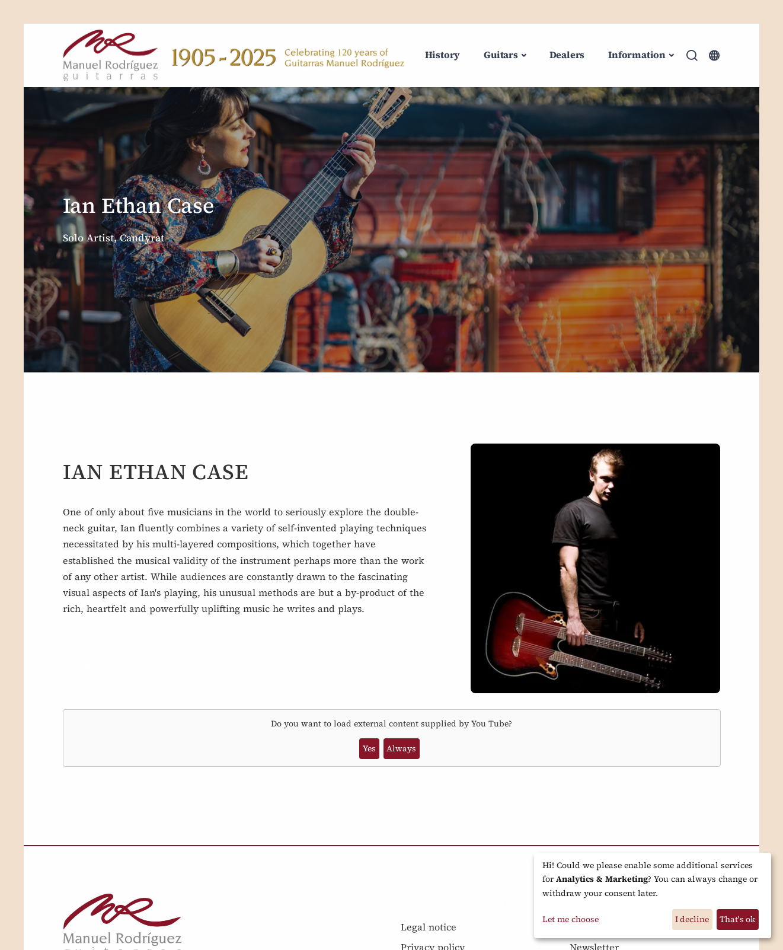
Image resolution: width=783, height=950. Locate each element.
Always (401, 748)
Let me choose (570, 919)
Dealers (567, 54)
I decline (692, 919)
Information (637, 54)
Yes (369, 748)
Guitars (501, 54)
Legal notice (428, 926)
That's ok (737, 919)
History (443, 54)
